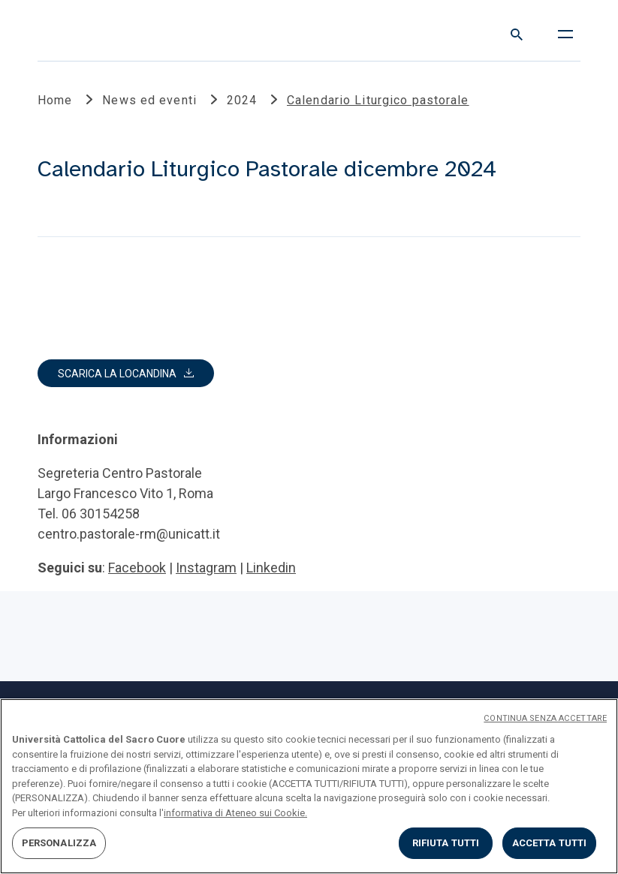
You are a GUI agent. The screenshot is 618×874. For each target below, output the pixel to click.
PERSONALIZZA (59, 842)
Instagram (206, 567)
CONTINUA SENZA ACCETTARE (545, 718)
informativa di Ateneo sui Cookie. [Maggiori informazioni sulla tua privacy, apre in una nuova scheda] (235, 812)
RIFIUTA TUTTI (446, 842)
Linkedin (271, 567)
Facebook (137, 567)
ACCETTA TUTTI (549, 842)
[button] (126, 373)
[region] (309, 786)
